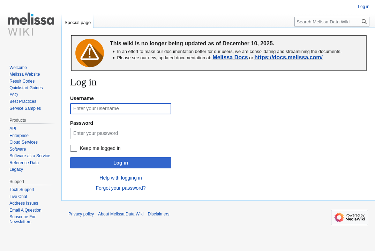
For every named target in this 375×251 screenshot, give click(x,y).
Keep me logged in (100, 148)
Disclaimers (158, 214)
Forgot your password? (120, 188)
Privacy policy (81, 214)
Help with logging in (120, 178)
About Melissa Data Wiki (120, 214)
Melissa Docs (230, 57)
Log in (120, 163)
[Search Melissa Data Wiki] (331, 22)
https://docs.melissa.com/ (288, 57)
